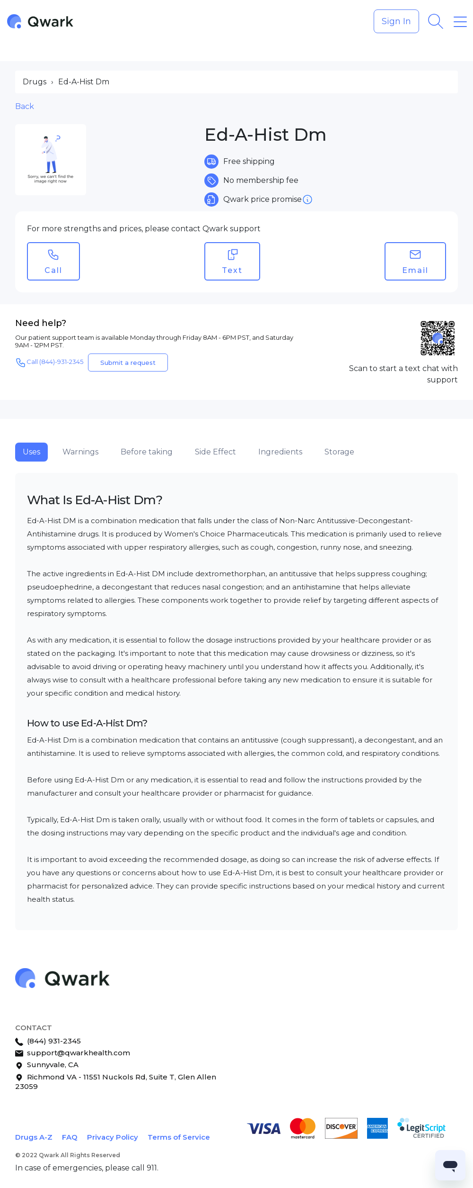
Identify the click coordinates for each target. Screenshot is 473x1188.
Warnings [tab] (80, 451)
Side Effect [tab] (215, 451)
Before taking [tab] (147, 451)
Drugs (34, 81)
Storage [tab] (339, 451)
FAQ (70, 1137)
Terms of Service (179, 1137)
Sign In (396, 21)
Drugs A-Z (34, 1137)
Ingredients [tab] (280, 451)
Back (24, 106)
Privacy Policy (112, 1137)
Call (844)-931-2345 (49, 362)
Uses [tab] (31, 451)
